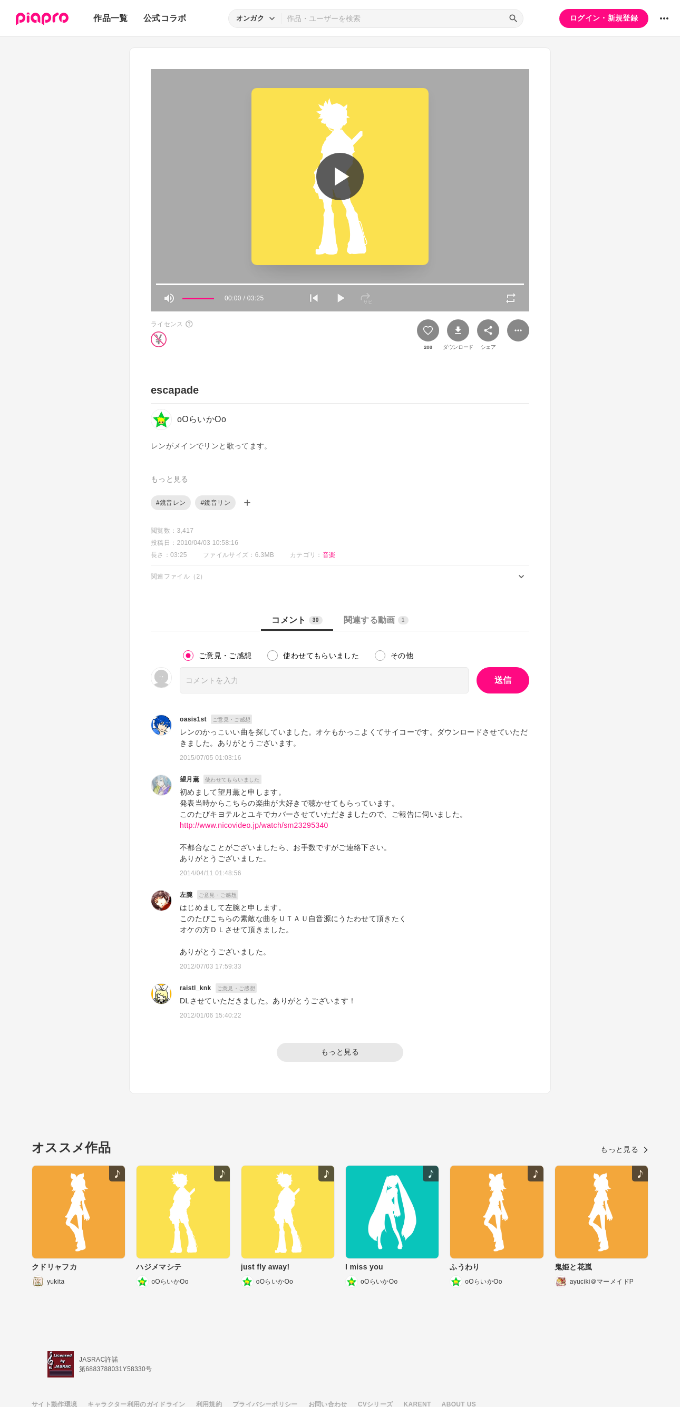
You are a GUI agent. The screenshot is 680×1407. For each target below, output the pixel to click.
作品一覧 (110, 18)
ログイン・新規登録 (604, 18)
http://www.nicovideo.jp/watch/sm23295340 (254, 825)
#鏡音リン (215, 502)
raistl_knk (195, 988)
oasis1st (193, 719)
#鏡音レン (171, 502)
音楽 (329, 555)
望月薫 (189, 779)
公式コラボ (165, 18)
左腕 (186, 894)
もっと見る (340, 1052)
